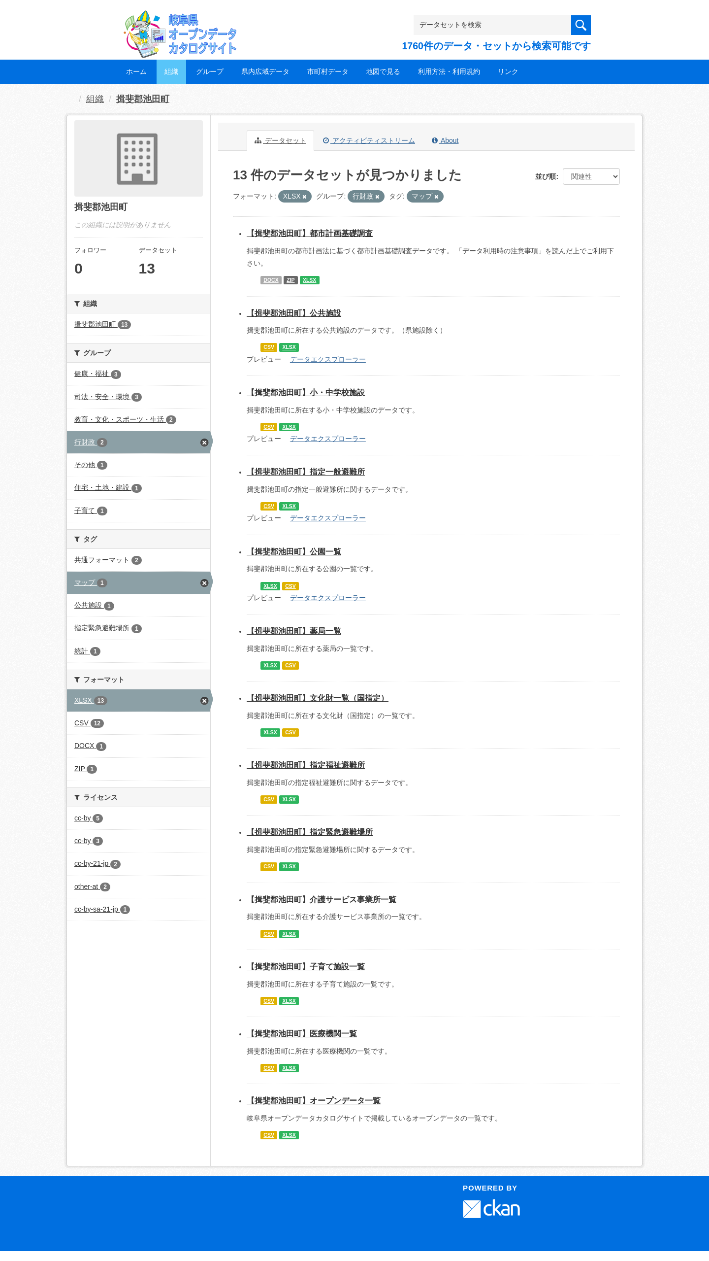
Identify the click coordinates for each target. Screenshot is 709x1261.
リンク (508, 71)
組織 (171, 71)
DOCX (270, 280)
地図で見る (383, 71)
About (445, 140)
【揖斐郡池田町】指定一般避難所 (306, 472)
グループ (210, 71)
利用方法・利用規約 (449, 71)
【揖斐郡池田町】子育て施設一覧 (306, 966)
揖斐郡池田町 (142, 99)
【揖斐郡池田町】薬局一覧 (294, 631)
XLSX (309, 280)
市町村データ (328, 71)
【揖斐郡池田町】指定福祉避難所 (306, 765)
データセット (280, 140)
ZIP (290, 280)
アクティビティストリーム (369, 140)
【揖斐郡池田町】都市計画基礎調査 (310, 233)
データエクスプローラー (328, 359)
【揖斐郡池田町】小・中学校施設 (306, 392)
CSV (268, 347)
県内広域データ (265, 71)
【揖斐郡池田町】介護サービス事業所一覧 (321, 899)
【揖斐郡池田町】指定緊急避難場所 (310, 832)
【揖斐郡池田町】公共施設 (294, 313)
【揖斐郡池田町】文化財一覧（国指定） (317, 698)
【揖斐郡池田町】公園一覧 (294, 551)
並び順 (545, 176)
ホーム (136, 71)
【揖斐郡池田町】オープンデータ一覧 (314, 1100)
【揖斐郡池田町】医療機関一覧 (302, 1033)
